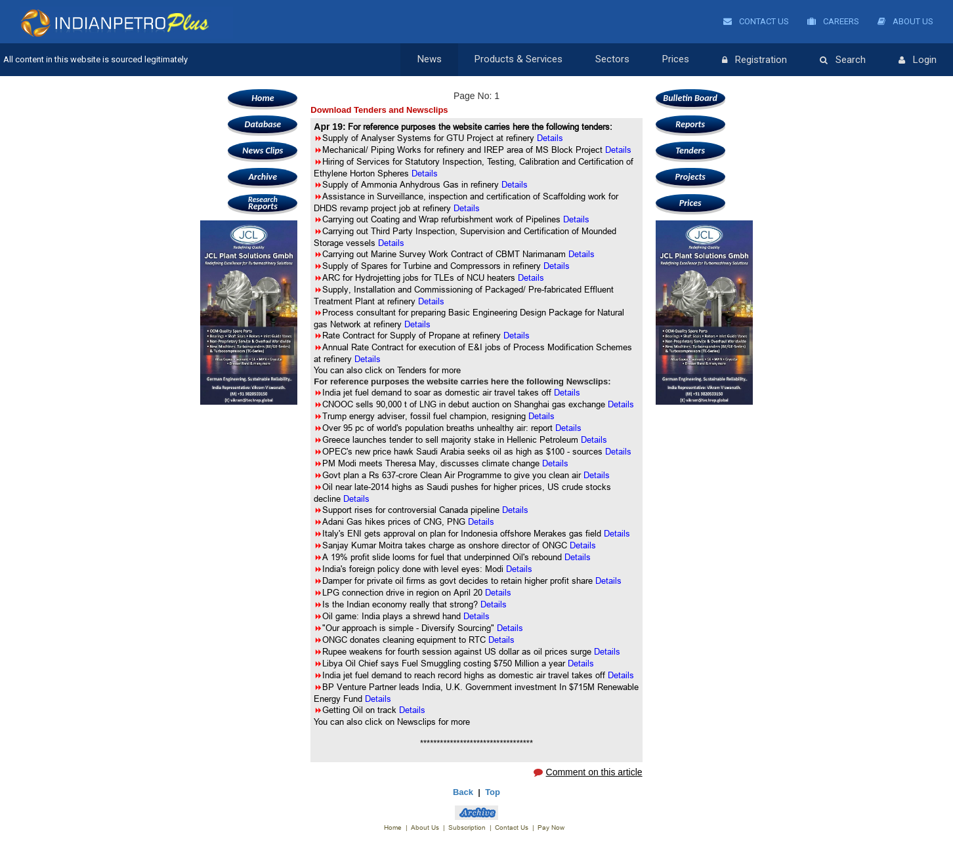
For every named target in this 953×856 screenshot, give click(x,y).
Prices (675, 60)
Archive (263, 176)
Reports (262, 203)
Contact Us (756, 21)
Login (918, 60)
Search (843, 60)
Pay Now (551, 827)
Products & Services (518, 60)
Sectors (612, 60)
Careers (833, 21)
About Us (905, 21)
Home (262, 98)
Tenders (690, 150)
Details (567, 392)
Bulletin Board (690, 98)
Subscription (467, 827)
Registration (754, 60)
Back (463, 792)
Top (492, 792)
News (429, 60)
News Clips (262, 150)
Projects (690, 176)
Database (263, 124)
